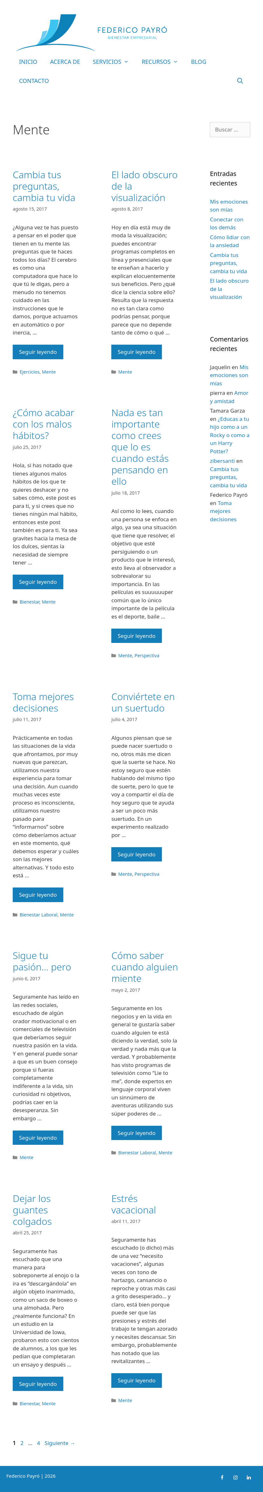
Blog (198, 61)
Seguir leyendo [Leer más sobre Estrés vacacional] (137, 1380)
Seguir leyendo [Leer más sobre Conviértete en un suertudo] (137, 854)
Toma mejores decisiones (43, 702)
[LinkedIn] (248, 1477)
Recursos (163, 61)
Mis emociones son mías (229, 375)
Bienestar (29, 602)
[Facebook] (222, 1477)
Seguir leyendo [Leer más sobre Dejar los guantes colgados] (38, 1383)
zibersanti (222, 460)
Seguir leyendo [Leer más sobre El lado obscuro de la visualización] (137, 351)
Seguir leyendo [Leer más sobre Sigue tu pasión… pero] (38, 1137)
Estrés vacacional (133, 1204)
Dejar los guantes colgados (32, 1210)
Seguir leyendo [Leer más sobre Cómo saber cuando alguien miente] (137, 1133)
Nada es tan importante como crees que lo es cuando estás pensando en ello (140, 447)
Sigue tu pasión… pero (42, 961)
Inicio (28, 61)
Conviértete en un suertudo (143, 702)
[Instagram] (235, 1477)
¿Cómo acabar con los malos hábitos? (43, 424)
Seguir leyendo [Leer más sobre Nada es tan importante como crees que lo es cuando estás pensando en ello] (137, 635)
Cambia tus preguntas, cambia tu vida (44, 186)
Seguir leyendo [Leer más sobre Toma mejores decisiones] (38, 894)
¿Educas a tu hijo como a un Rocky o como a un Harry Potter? (229, 435)
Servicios (114, 61)
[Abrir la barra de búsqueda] (240, 80)
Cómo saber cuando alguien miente (144, 967)
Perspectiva (147, 655)
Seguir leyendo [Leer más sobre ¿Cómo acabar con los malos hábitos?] (38, 581)
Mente (49, 372)
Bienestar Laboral (39, 915)
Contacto (34, 80)
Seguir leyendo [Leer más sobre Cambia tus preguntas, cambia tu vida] (38, 351)
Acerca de (65, 61)
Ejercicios (30, 372)
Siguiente (60, 1443)
